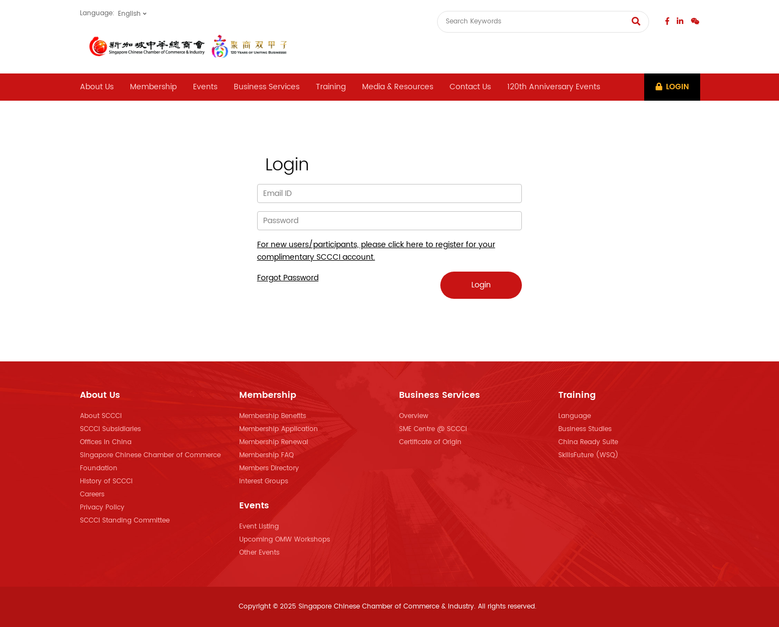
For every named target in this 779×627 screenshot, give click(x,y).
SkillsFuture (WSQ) (588, 455)
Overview (413, 416)
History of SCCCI (106, 481)
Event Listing (259, 526)
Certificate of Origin (430, 442)
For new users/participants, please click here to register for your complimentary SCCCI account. (376, 250)
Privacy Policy (102, 507)
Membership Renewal (273, 442)
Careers (92, 494)
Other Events (259, 553)
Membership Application (278, 429)
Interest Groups (263, 481)
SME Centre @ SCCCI (433, 429)
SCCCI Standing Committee (125, 520)
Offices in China (106, 442)
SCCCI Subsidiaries (110, 429)
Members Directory (269, 468)
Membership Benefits (272, 416)
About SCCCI (101, 416)
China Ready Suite (588, 442)
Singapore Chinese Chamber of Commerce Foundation (150, 462)
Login (672, 87)
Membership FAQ (266, 455)
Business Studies (585, 429)
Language (574, 416)
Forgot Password (288, 278)
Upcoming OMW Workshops (284, 539)
